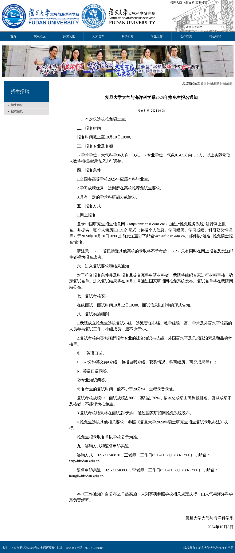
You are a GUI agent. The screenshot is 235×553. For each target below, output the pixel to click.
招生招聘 (20, 91)
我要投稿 (201, 2)
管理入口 (176, 2)
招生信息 (17, 105)
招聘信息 (17, 111)
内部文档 (189, 2)
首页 (203, 83)
